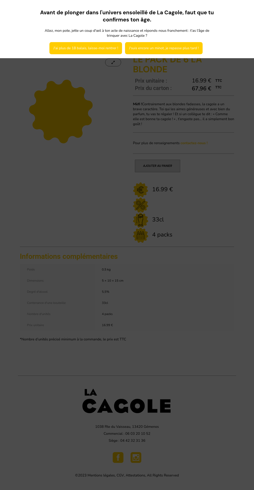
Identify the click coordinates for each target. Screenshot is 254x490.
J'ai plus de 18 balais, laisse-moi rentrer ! (85, 48)
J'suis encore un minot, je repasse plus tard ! (164, 48)
